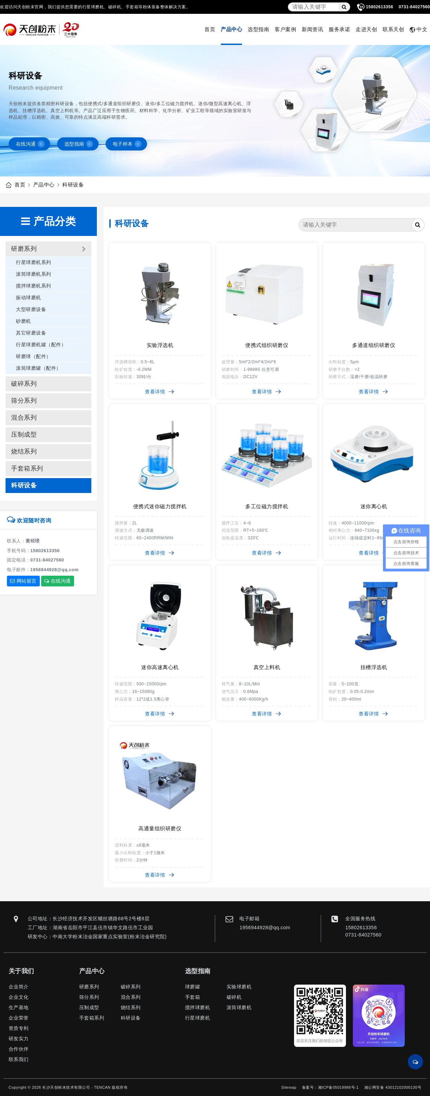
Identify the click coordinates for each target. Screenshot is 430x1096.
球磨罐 (192, 986)
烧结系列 (24, 451)
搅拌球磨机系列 (33, 286)
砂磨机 (23, 321)
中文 (418, 30)
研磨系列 (24, 248)
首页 (209, 29)
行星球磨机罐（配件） (41, 344)
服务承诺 (339, 29)
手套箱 (192, 997)
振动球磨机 (28, 297)
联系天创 (393, 29)
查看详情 (160, 391)
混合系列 (24, 417)
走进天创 (366, 29)
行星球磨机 (197, 1018)
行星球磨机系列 (33, 262)
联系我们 (19, 1059)
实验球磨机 (239, 986)
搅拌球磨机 (197, 1007)
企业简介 (19, 986)
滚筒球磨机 (239, 1007)
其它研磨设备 (31, 333)
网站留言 (23, 581)
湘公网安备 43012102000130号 (392, 1087)
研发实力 (19, 1038)
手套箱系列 (27, 468)
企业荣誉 (19, 1018)
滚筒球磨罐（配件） (38, 368)
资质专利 (19, 1028)
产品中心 (231, 29)
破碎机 (234, 997)
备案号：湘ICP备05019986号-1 (330, 1087)
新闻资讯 (312, 29)
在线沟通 (57, 581)
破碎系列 (24, 383)
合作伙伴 (19, 1049)
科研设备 (73, 185)
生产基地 (19, 1007)
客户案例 (285, 29)
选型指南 (258, 29)
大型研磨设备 (31, 309)
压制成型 (24, 434)
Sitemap (288, 1087)
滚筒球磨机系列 (33, 274)
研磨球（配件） (33, 356)
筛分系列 (24, 400)
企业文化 (19, 997)
